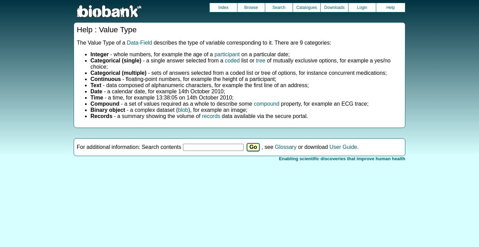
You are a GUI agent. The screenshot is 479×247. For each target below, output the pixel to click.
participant (227, 54)
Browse (251, 7)
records (211, 116)
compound (267, 104)
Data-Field (139, 43)
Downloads (334, 7)
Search (278, 7)
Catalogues (306, 7)
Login (362, 7)
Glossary (285, 147)
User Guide (343, 147)
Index (223, 7)
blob (183, 110)
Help (390, 7)
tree (261, 60)
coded (232, 60)
